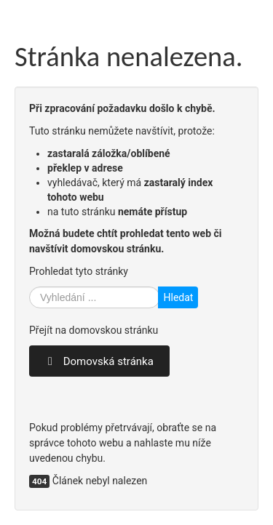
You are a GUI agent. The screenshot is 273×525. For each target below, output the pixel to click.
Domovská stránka (99, 361)
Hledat (178, 297)
